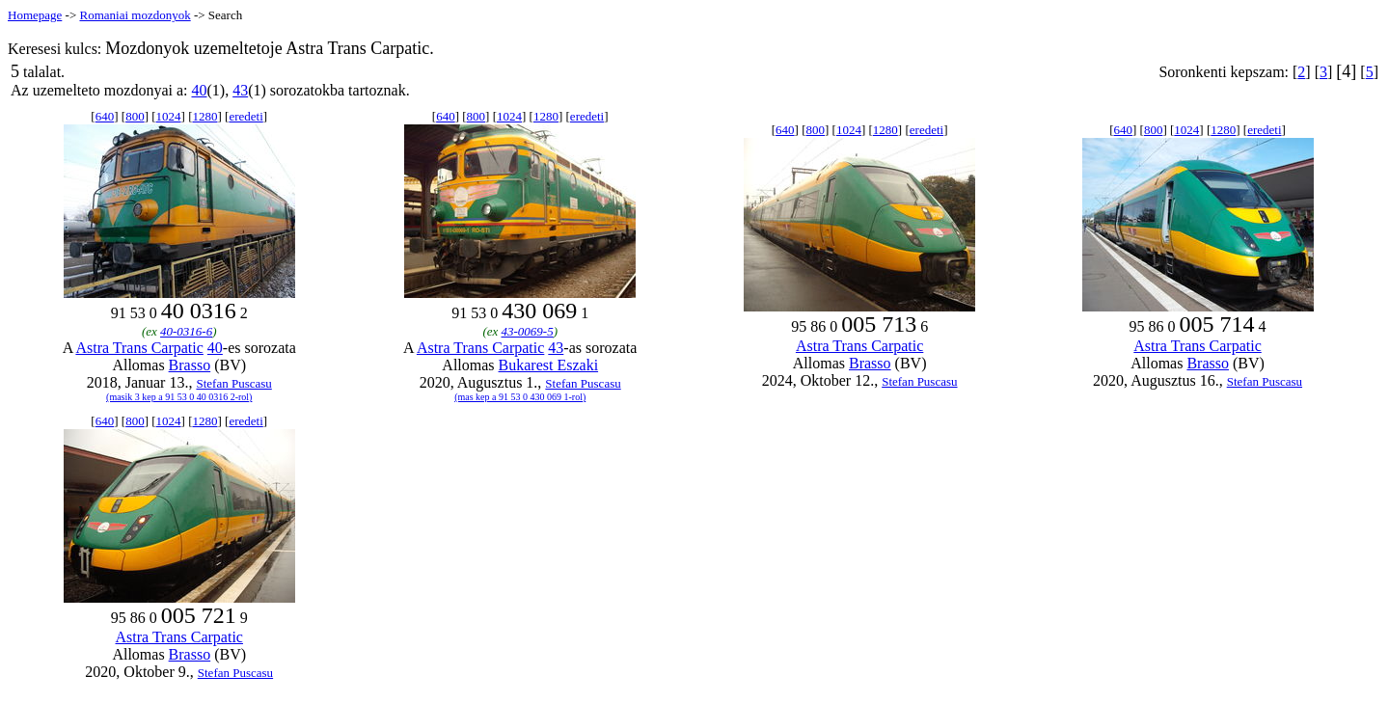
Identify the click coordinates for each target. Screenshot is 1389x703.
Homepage (35, 15)
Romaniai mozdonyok (134, 15)
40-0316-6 (186, 331)
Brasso (190, 365)
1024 (168, 116)
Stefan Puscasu (233, 383)
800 (135, 116)
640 (105, 116)
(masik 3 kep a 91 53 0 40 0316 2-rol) (179, 397)
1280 (204, 116)
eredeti (245, 116)
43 (240, 90)
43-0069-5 (528, 331)
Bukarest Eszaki (549, 365)
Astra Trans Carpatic (139, 347)
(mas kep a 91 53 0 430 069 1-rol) (520, 397)
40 (198, 90)
